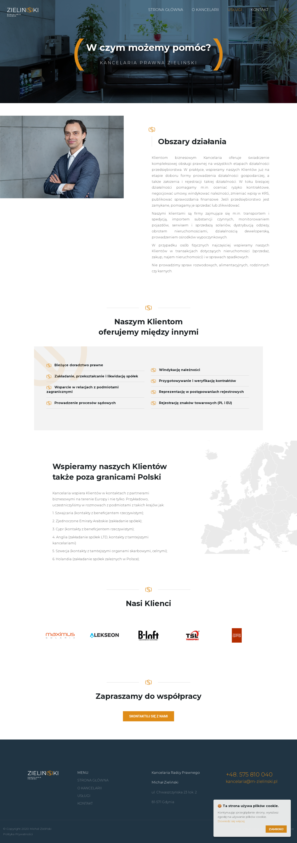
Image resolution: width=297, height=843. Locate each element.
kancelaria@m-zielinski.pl (251, 781)
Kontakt (260, 9)
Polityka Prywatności (18, 834)
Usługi (235, 9)
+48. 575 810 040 (249, 774)
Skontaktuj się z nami (148, 719)
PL (286, 9)
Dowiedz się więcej (231, 821)
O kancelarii (205, 9)
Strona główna (92, 780)
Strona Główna (165, 9)
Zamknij (276, 829)
